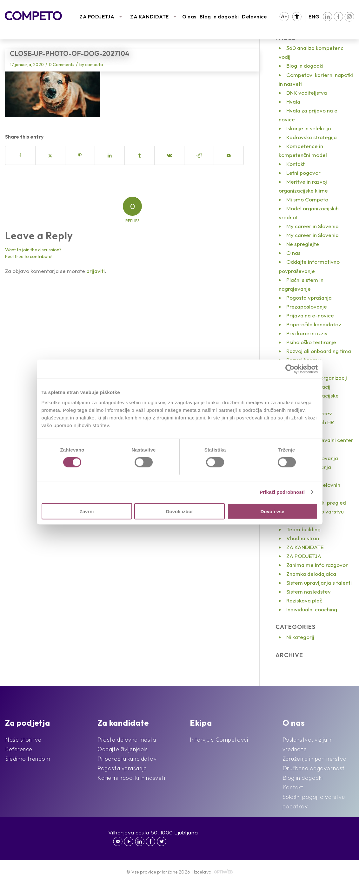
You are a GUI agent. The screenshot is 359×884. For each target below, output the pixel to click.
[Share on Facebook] (20, 155)
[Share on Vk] (169, 155)
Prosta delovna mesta (126, 739)
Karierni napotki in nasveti (131, 777)
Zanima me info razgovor (317, 564)
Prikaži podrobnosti (282, 492)
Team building (303, 529)
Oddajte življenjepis (122, 749)
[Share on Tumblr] (139, 155)
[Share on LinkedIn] (109, 155)
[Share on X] (50, 155)
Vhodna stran (302, 538)
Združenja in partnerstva (314, 758)
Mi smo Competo (307, 199)
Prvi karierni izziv (307, 333)
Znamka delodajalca (311, 573)
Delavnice (254, 16)
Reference (18, 749)
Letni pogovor (303, 172)
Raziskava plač (304, 600)
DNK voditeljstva (306, 92)
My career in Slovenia (312, 226)
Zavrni (86, 511)
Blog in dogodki (219, 16)
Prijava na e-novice (310, 315)
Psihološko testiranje (311, 342)
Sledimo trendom (27, 758)
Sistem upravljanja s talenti (319, 582)
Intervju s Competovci (219, 739)
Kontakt (295, 163)
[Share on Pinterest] (80, 155)
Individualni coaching (311, 609)
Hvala (293, 101)
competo (94, 64)
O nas (189, 16)
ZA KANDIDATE (149, 16)
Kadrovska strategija (311, 137)
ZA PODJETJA (96, 16)
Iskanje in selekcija (308, 128)
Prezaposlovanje (306, 306)
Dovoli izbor (179, 511)
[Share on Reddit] (199, 155)
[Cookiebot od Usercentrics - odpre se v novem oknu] (290, 369)
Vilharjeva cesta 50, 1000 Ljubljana (153, 832)
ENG (314, 16)
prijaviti (95, 271)
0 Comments (61, 64)
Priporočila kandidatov (313, 324)
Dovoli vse (272, 511)
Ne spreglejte (302, 244)
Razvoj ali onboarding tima (318, 351)
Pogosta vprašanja (309, 297)
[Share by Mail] (228, 155)
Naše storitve (23, 739)
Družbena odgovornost (314, 768)
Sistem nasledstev (308, 591)
